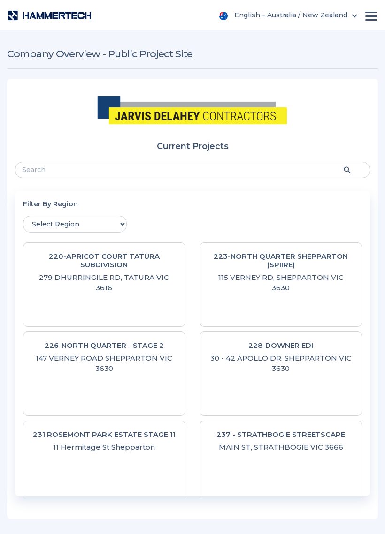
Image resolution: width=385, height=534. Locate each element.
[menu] (289, 15)
